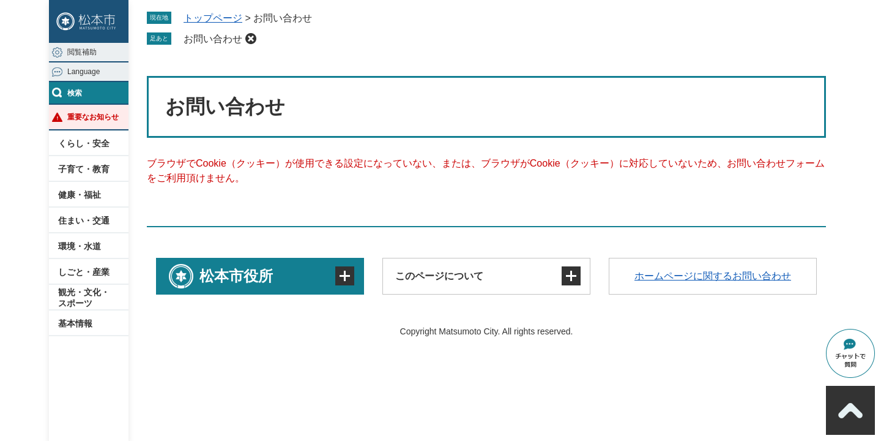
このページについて (439, 276)
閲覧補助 (82, 52)
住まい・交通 (84, 220)
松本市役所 (236, 276)
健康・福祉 (79, 195)
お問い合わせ (213, 39)
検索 (74, 93)
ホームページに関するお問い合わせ (712, 276)
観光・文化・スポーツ (84, 297)
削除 (250, 38)
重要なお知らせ (93, 117)
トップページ (213, 18)
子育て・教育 (84, 169)
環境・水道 (79, 246)
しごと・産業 (84, 272)
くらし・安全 (84, 143)
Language (83, 71)
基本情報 (75, 323)
